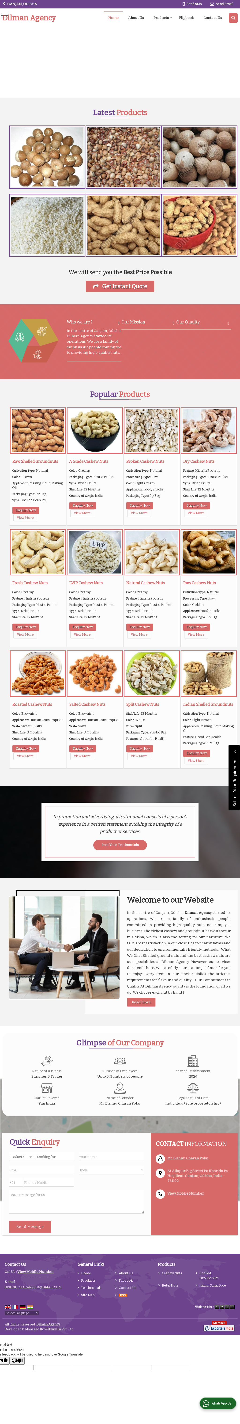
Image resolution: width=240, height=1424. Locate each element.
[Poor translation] (17, 1361)
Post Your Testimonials (120, 845)
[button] (185, 1193)
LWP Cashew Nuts (86, 583)
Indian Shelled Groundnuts (208, 704)
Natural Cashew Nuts (145, 583)
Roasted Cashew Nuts (32, 704)
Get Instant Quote (120, 286)
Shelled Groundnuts (209, 1275)
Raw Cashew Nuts (199, 583)
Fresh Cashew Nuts (30, 583)
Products (163, 18)
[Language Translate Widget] (22, 1313)
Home (113, 18)
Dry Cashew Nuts (198, 461)
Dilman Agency (29, 18)
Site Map (88, 1295)
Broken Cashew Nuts (145, 461)
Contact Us (212, 18)
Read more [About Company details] (141, 1002)
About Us (136, 18)
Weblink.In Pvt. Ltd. (59, 1329)
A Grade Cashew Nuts (88, 461)
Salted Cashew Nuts (87, 704)
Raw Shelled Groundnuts (35, 461)
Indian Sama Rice (212, 1285)
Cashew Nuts (172, 1273)
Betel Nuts (170, 1285)
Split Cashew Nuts (142, 704)
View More (25, 518)
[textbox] (41, 1156)
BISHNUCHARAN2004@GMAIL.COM (33, 1287)
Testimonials (91, 1288)
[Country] (111, 1170)
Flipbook (186, 18)
